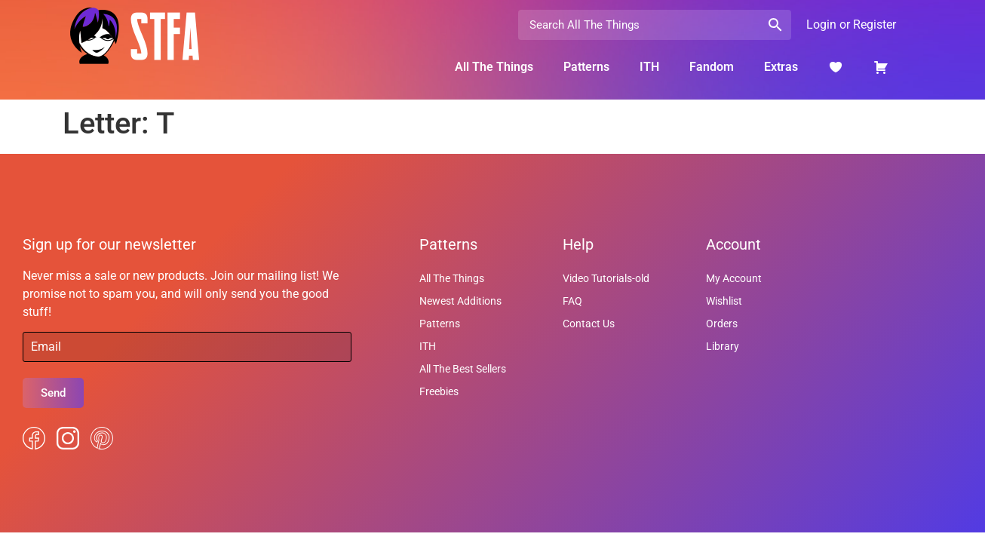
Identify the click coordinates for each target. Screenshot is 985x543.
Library (722, 346)
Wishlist (724, 301)
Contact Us (589, 324)
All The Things (494, 67)
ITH (649, 67)
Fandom (711, 67)
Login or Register (851, 24)
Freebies (439, 391)
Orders (722, 324)
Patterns (586, 67)
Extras (781, 67)
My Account (734, 278)
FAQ (572, 301)
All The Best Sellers (462, 369)
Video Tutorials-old (606, 278)
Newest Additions (460, 301)
